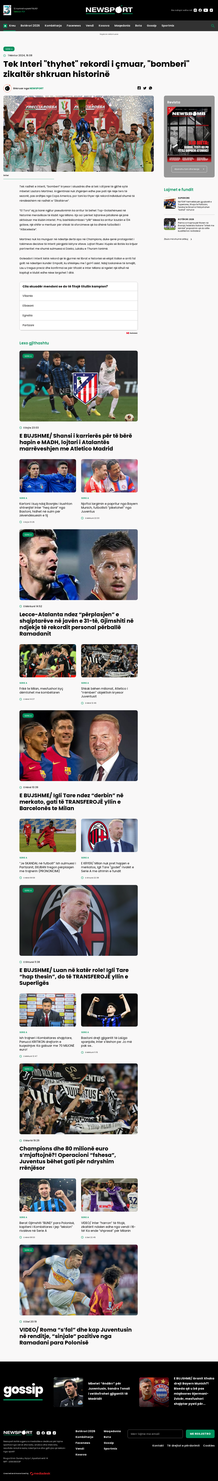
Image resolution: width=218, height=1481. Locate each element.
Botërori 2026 (30, 26)
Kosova (104, 26)
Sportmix (168, 26)
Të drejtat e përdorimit (183, 1446)
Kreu (12, 26)
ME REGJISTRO (200, 1434)
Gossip (151, 26)
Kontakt (158, 1446)
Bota (138, 26)
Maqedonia (122, 26)
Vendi (90, 26)
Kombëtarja (53, 26)
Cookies (209, 1446)
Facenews (74, 26)
